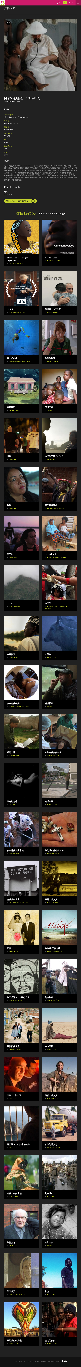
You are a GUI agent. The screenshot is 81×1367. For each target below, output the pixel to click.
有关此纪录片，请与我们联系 (17, 201)
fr (72, 3)
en (69, 3)
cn (64, 3)
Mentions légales (40, 1361)
